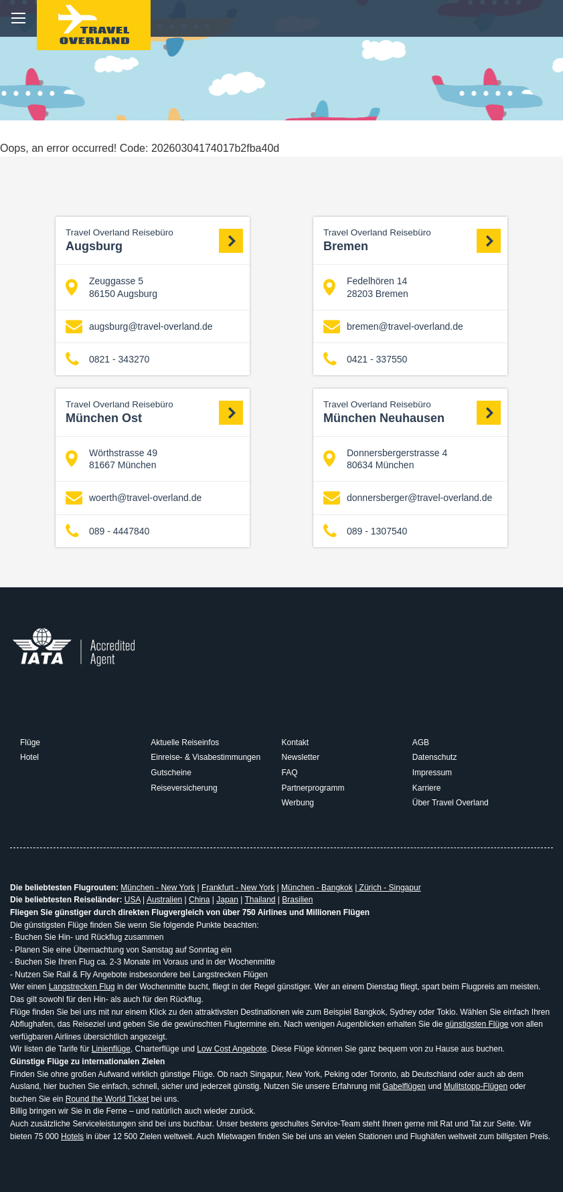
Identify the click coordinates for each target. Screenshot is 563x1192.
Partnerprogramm (313, 788)
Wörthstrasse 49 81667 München (111, 459)
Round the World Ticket (107, 1099)
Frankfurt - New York (238, 887)
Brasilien (297, 899)
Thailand (259, 899)
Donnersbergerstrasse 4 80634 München (385, 459)
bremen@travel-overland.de (393, 327)
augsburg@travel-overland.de (139, 327)
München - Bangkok (317, 887)
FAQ (290, 772)
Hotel (29, 757)
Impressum (432, 772)
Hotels (72, 1136)
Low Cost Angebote (231, 1049)
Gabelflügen (404, 1086)
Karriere (426, 788)
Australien (164, 899)
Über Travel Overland (450, 802)
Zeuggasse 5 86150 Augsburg (111, 287)
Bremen (412, 240)
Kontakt (295, 742)
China (199, 899)
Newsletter (301, 757)
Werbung (298, 802)
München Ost (154, 412)
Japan (227, 899)
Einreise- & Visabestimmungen (205, 757)
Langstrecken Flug (82, 986)
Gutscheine (171, 772)
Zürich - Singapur (388, 887)
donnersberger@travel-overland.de (407, 498)
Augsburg (154, 240)
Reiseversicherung (184, 788)
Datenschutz (434, 757)
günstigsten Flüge (477, 1024)
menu (18, 18)
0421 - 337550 (365, 360)
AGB (420, 742)
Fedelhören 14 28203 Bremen (365, 287)
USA (133, 899)
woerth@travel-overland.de (134, 498)
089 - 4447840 (107, 531)
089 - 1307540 (365, 531)
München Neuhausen (412, 412)
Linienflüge (111, 1049)
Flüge (30, 742)
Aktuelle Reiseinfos (185, 742)
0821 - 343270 (107, 360)
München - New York (157, 887)
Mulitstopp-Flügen (475, 1086)
